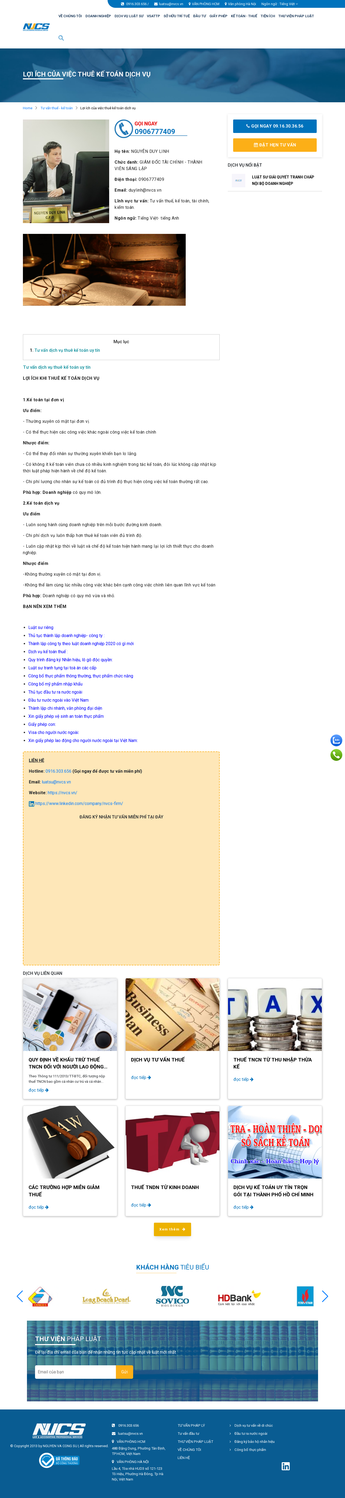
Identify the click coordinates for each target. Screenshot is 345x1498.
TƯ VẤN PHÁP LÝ (191, 1425)
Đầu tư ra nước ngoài (248, 1434)
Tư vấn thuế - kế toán (57, 108)
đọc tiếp (39, 1090)
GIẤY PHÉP (218, 16)
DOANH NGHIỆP (98, 16)
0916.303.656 (136, 4)
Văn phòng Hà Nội (242, 4)
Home (27, 108)
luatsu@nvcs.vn (171, 4)
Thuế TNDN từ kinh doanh (165, 1187)
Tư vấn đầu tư (188, 1434)
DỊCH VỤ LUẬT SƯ (129, 16)
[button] (325, 1296)
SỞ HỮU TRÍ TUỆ (177, 16)
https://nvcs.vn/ (62, 792)
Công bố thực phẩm (248, 1450)
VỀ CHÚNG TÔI (70, 16)
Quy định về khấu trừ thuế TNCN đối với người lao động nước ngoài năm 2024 (66, 1067)
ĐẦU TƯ (199, 16)
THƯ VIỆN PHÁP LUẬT (296, 16)
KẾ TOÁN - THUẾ (244, 16)
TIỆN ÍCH (268, 16)
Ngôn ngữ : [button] (279, 4)
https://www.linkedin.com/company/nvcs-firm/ (76, 803)
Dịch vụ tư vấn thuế (158, 1060)
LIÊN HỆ (184, 1458)
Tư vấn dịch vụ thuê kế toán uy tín (65, 350)
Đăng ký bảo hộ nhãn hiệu (252, 1442)
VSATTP (153, 16)
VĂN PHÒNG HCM (205, 4)
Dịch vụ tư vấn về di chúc (251, 1425)
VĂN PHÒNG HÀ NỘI (133, 1462)
